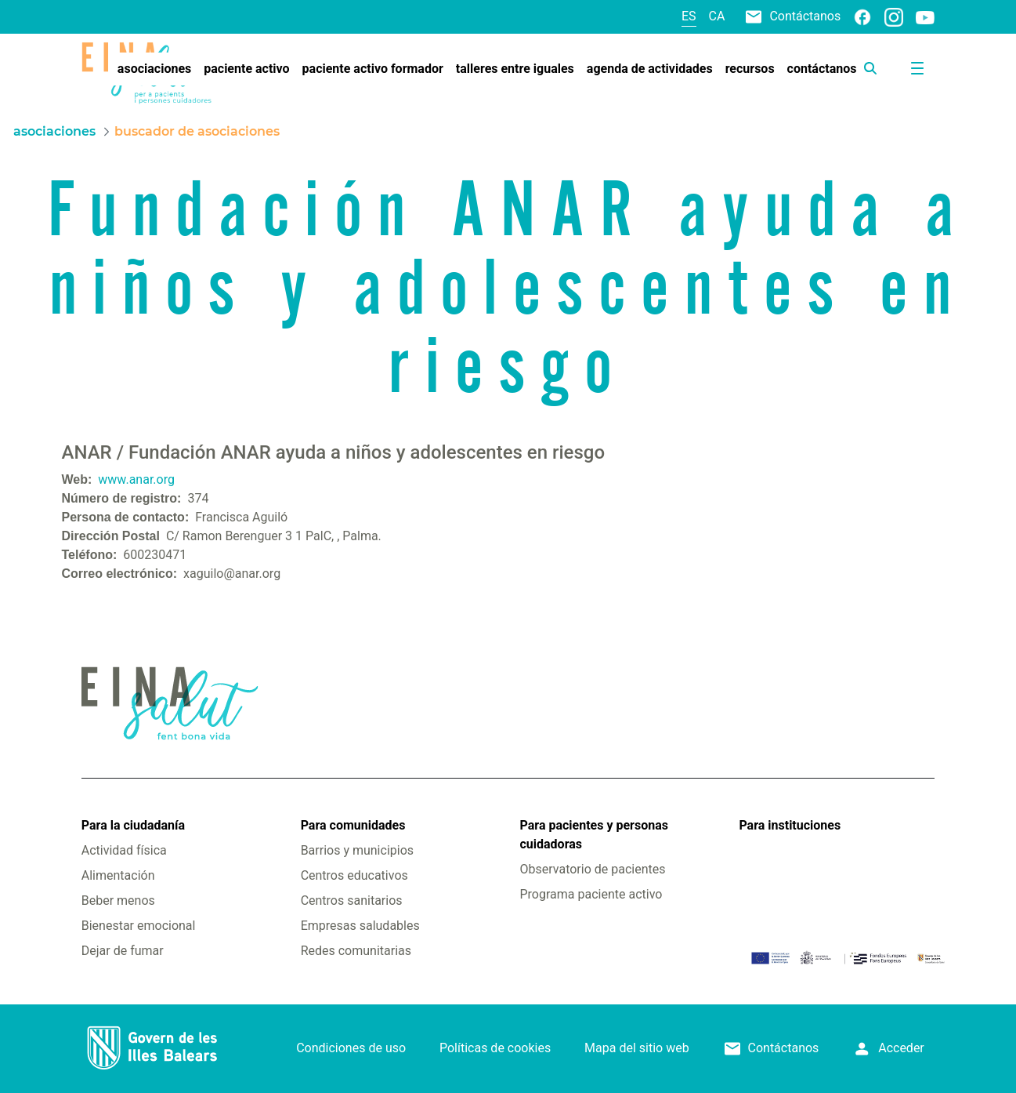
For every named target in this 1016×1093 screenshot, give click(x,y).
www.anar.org (136, 479)
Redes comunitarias (356, 950)
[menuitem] (154, 69)
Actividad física (124, 850)
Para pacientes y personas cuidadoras (594, 835)
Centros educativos (354, 875)
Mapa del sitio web (636, 1047)
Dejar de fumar (122, 950)
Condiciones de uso (351, 1047)
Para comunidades (353, 825)
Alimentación (118, 875)
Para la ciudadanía (133, 825)
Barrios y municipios (357, 850)
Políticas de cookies (495, 1047)
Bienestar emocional (138, 925)
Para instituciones (790, 825)
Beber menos (118, 900)
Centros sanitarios (352, 900)
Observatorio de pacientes (593, 869)
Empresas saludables (360, 925)
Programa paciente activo (591, 894)
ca (717, 16)
